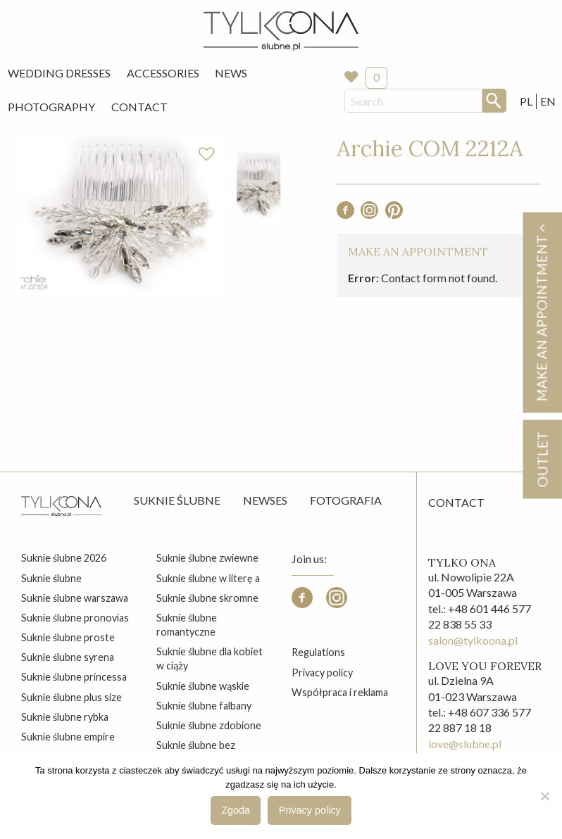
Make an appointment (542, 312)
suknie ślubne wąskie (202, 686)
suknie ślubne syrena (67, 657)
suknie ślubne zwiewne (207, 558)
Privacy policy (322, 673)
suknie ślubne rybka (64, 717)
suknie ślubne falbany (203, 706)
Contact (139, 106)
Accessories (163, 73)
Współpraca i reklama (340, 692)
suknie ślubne (51, 578)
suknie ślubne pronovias (75, 618)
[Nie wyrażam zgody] (544, 796)
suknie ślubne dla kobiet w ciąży (209, 658)
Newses (265, 500)
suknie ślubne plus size (71, 697)
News (231, 73)
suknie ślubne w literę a (208, 578)
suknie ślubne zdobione (208, 725)
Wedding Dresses (59, 73)
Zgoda (235, 810)
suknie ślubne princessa (74, 677)
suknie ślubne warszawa (74, 598)
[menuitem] (59, 73)
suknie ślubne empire (68, 737)
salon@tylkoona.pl (473, 640)
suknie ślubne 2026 (63, 558)
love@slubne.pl (464, 743)
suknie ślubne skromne (207, 598)
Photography (51, 106)
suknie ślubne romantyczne (186, 625)
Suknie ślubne (177, 500)
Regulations (318, 652)
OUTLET (542, 459)
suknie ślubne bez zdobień (195, 752)
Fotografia (346, 500)
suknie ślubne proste (68, 637)
